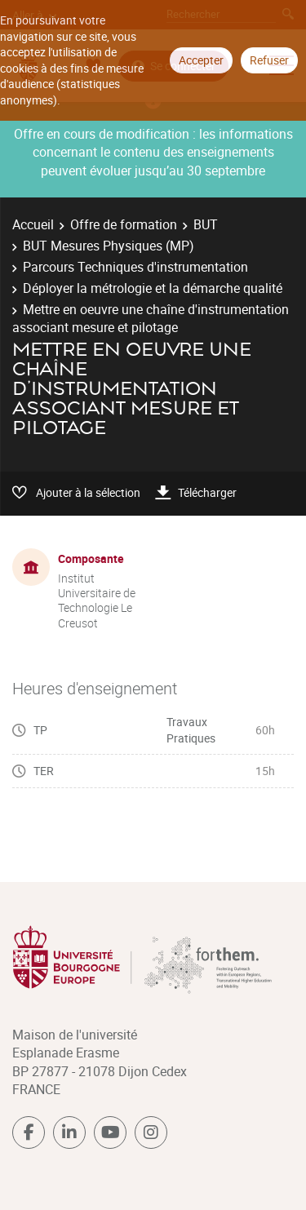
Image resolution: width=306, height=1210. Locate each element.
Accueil (33, 224)
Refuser (269, 60)
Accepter (201, 60)
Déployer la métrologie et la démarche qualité (152, 288)
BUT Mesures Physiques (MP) (108, 246)
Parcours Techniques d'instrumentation (135, 267)
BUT (205, 224)
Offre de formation (123, 224)
